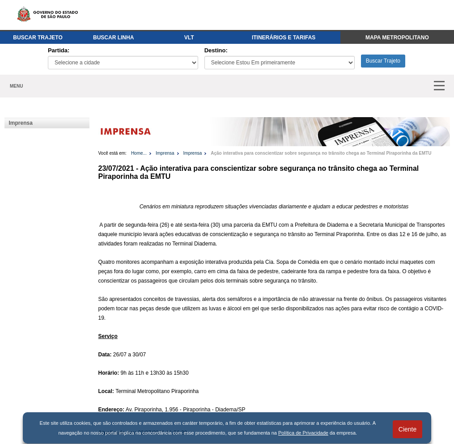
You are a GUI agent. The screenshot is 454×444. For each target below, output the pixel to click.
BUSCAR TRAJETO (37, 37)
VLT (189, 37)
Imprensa (21, 123)
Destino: (216, 50)
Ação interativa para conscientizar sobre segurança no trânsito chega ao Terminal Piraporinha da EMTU (321, 153)
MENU (16, 86)
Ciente (407, 429)
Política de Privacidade (303, 433)
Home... (139, 153)
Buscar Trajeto (383, 61)
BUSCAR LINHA (113, 37)
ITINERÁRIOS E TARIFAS (283, 37)
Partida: (58, 50)
